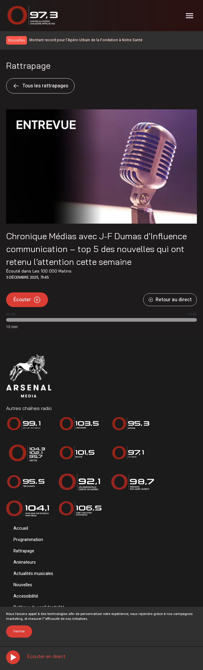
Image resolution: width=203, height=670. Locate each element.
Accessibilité (25, 596)
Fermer (19, 631)
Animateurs (24, 562)
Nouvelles (22, 585)
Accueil (20, 528)
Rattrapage (23, 551)
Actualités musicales (33, 573)
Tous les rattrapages (40, 86)
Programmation (28, 539)
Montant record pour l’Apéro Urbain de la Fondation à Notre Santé (85, 40)
